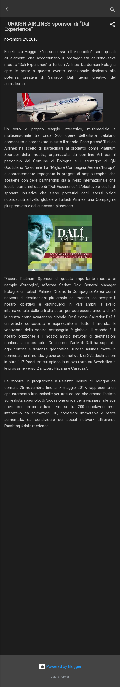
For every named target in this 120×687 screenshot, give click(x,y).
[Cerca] (112, 11)
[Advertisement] (60, 609)
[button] (112, 25)
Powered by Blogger (60, 666)
